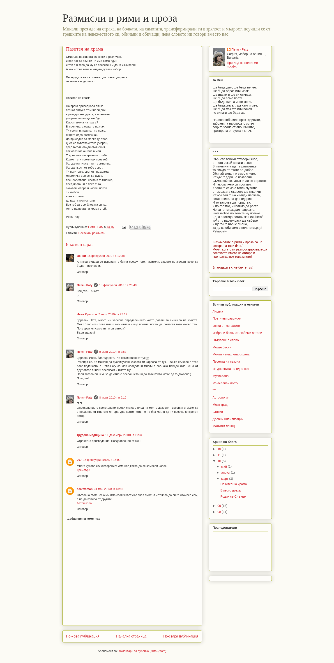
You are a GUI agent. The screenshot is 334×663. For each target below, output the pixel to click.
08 (219, 512)
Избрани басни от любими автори (237, 333)
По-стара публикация (180, 636)
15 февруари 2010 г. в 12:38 (106, 255)
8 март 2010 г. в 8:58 (112, 351)
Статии (218, 412)
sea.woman (85, 489)
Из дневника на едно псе (231, 369)
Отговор (82, 272)
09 (219, 506)
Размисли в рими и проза (119, 18)
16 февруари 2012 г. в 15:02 (101, 459)
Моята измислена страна (231, 354)
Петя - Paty (84, 285)
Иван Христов (87, 314)
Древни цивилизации (228, 419)
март (225, 478)
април (226, 472)
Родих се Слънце (233, 496)
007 (79, 459)
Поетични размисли (91, 233)
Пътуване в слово (226, 340)
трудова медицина (90, 435)
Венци (81, 255)
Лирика (218, 311)
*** (214, 390)
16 (219, 449)
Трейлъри (83, 470)
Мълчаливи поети (226, 383)
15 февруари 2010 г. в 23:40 (118, 285)
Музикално (221, 376)
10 (219, 461)
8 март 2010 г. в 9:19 (112, 397)
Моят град (220, 404)
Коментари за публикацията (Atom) (142, 651)
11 (219, 455)
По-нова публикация (82, 636)
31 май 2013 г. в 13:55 (108, 489)
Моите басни (222, 347)
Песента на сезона (226, 361)
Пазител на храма (233, 484)
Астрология (221, 397)
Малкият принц (224, 426)
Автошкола (84, 503)
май (224, 466)
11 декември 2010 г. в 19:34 (123, 435)
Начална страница (131, 636)
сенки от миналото (226, 325)
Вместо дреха (230, 490)
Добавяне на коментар (83, 518)
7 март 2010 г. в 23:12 (112, 314)
